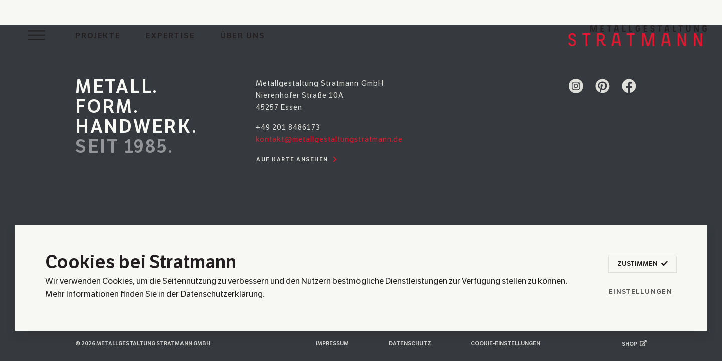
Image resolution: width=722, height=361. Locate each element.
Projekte (98, 35)
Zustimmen (642, 264)
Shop (634, 343)
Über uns (242, 35)
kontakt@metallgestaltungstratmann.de (329, 139)
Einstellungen (640, 292)
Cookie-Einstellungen (505, 343)
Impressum (332, 343)
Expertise (170, 35)
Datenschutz (410, 343)
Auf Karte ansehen (298, 160)
